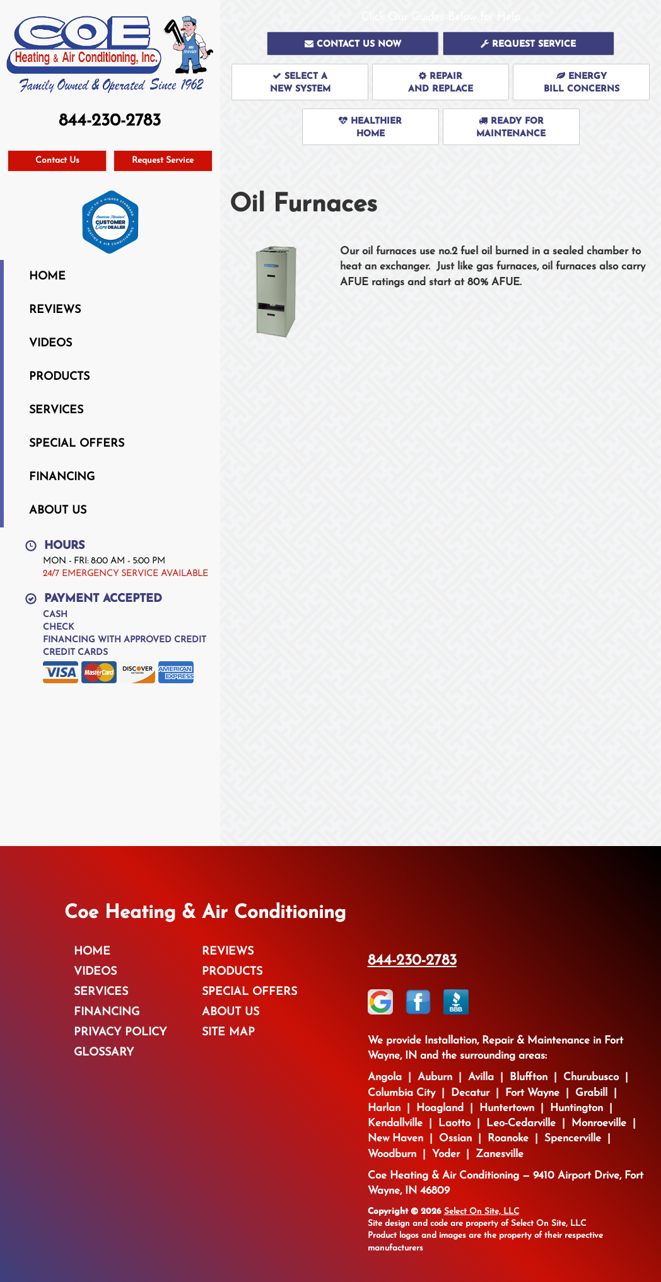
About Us (57, 510)
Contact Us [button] (57, 160)
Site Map (228, 1032)
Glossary (104, 1052)
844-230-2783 (412, 960)
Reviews (55, 310)
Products (59, 377)
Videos (50, 343)
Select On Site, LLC (481, 1212)
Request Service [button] (163, 160)
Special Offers (76, 443)
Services (56, 410)
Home (47, 276)
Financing (62, 477)
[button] (353, 44)
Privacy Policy (120, 1032)
